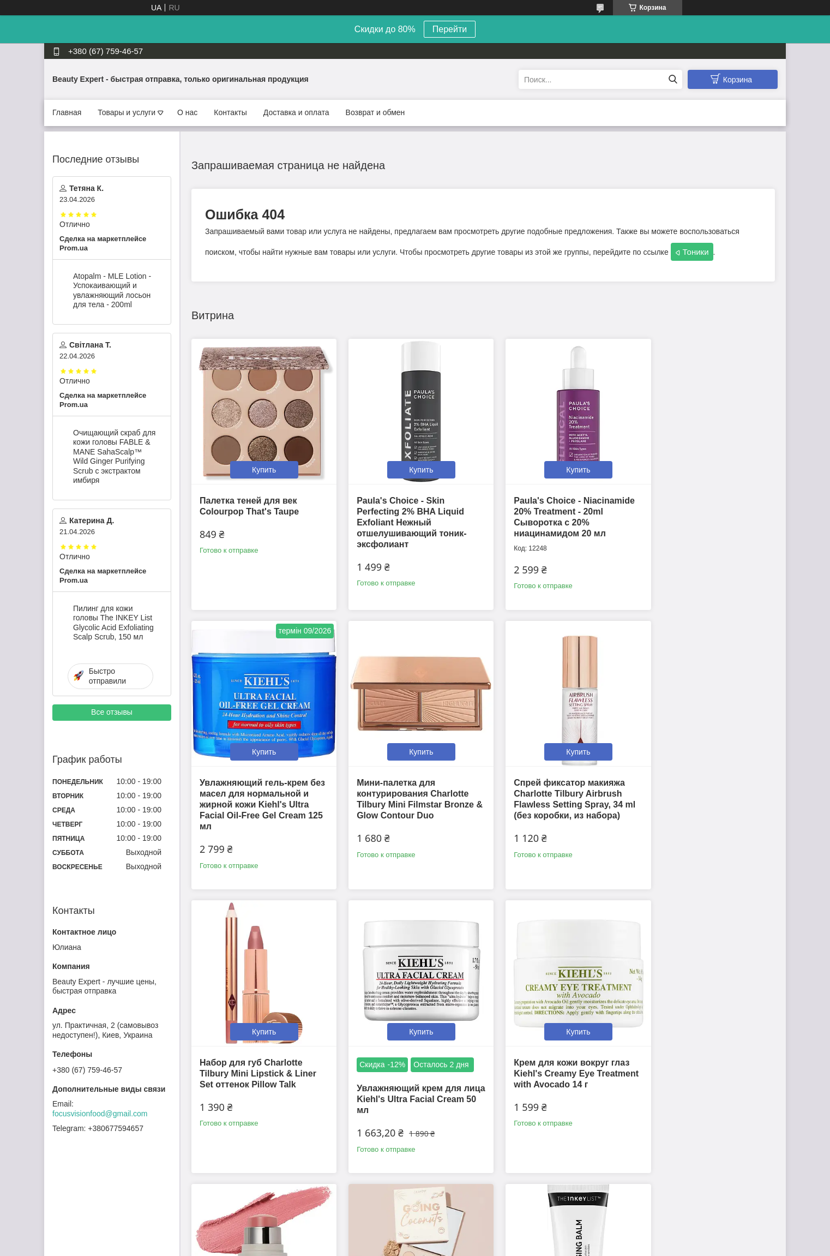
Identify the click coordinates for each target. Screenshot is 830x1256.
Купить (260, 461)
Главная (66, 112)
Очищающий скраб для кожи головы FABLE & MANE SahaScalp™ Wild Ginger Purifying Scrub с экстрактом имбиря (114, 456)
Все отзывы (112, 712)
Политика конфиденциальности (532, 1245)
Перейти (449, 29)
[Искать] (672, 79)
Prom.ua (461, 1226)
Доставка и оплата (296, 112)
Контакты (230, 112)
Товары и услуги (126, 112)
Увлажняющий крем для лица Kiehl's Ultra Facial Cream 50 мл (698, 802)
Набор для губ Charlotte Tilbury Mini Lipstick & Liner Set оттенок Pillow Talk (555, 777)
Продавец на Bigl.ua (415, 1236)
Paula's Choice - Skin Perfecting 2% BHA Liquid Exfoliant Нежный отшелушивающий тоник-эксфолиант (403, 514)
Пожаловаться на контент (440, 1245)
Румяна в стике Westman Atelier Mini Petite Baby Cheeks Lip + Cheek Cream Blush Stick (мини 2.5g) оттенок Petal (404, 1063)
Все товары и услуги (479, 1178)
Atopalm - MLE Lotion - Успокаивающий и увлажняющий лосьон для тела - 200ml (112, 290)
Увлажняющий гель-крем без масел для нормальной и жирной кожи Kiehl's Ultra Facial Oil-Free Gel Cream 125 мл (705, 514)
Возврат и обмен (375, 112)
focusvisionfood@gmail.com (100, 1113)
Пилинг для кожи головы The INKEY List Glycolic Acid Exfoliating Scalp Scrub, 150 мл (113, 623)
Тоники (696, 251)
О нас (187, 112)
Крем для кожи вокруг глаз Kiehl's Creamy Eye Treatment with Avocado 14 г (259, 1052)
